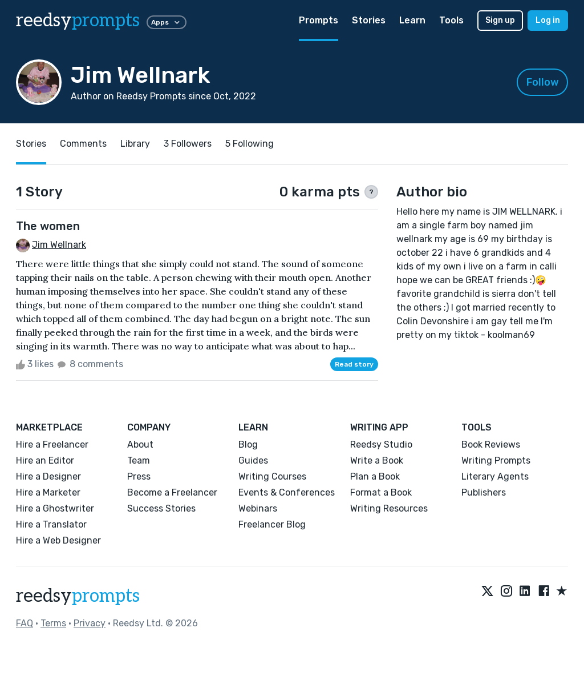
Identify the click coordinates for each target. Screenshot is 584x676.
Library (135, 143)
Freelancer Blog (272, 524)
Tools (451, 20)
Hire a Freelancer (52, 444)
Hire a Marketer (48, 492)
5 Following (249, 143)
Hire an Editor (45, 460)
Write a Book (376, 460)
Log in (548, 20)
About (140, 444)
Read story (354, 364)
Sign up (500, 20)
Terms (53, 623)
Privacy (90, 623)
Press (139, 476)
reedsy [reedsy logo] (78, 20)
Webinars (257, 508)
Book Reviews (490, 444)
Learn (412, 20)
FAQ (24, 623)
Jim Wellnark (59, 244)
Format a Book (381, 492)
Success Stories (161, 508)
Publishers (483, 492)
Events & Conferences (286, 492)
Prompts (318, 20)
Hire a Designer (48, 476)
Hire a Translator (51, 524)
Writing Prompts (495, 460)
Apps (166, 22)
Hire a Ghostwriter (55, 508)
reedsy (78, 596)
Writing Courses (272, 476)
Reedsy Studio (381, 444)
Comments (83, 143)
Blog (248, 444)
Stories (369, 20)
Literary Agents (495, 476)
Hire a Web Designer (58, 540)
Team (138, 460)
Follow (542, 82)
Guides (253, 460)
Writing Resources (389, 508)
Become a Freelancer (172, 492)
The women (48, 226)
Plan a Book (375, 476)
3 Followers (188, 143)
